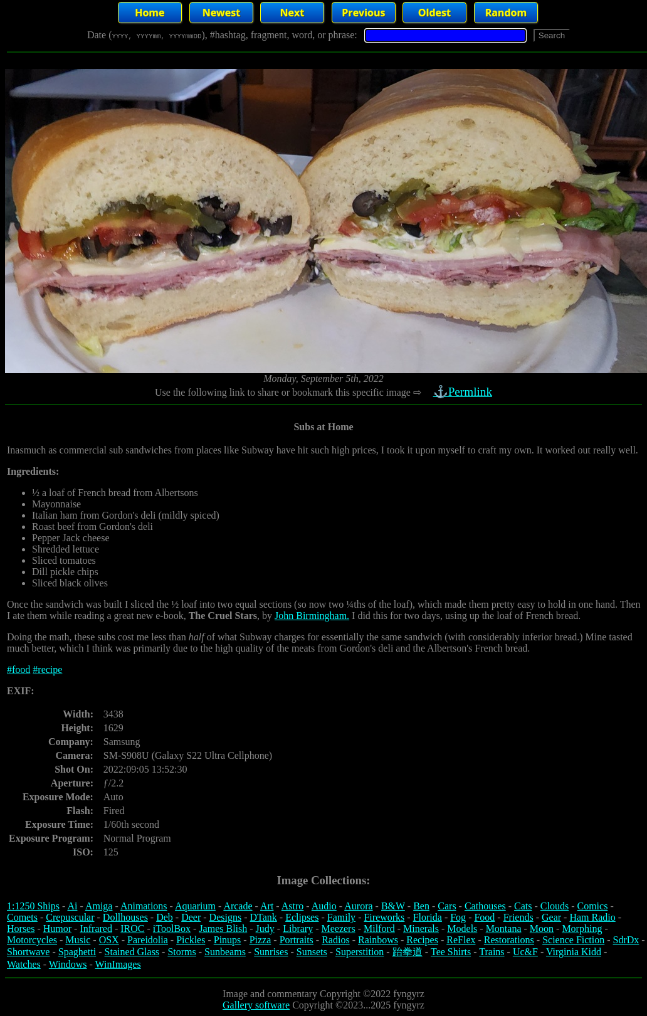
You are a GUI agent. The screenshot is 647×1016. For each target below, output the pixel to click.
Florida (427, 917)
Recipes (422, 939)
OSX (109, 939)
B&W (393, 906)
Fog (458, 917)
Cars (447, 906)
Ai (72, 906)
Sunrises (271, 951)
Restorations (509, 939)
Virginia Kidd (573, 951)
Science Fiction (573, 939)
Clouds (554, 906)
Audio (324, 906)
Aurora (358, 906)
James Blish (223, 928)
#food (18, 669)
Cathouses (485, 906)
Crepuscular (70, 917)
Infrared (96, 928)
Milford (379, 928)
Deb (164, 917)
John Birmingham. (312, 615)
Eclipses (301, 917)
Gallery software (256, 1005)
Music (77, 939)
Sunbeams (225, 951)
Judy (265, 928)
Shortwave (28, 951)
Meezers (338, 928)
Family (341, 917)
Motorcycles (32, 939)
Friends (518, 917)
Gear (551, 917)
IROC (132, 928)
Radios (335, 939)
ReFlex (460, 939)
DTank (263, 917)
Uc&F (525, 951)
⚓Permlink (463, 391)
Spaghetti (77, 951)
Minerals (421, 928)
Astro (292, 906)
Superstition (359, 951)
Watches (24, 964)
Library (298, 928)
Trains (491, 951)
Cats (523, 906)
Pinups (227, 939)
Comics (592, 906)
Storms (181, 951)
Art (266, 906)
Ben (421, 906)
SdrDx (626, 939)
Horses (20, 928)
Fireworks (384, 917)
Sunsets (312, 951)
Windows (68, 964)
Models (462, 928)
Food (484, 917)
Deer (191, 917)
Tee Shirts (451, 951)
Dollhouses (125, 917)
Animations (143, 906)
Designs (225, 917)
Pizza (260, 939)
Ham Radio (592, 917)
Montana (504, 928)
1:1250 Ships (33, 906)
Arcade (237, 906)
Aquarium (195, 906)
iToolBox (172, 928)
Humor (57, 928)
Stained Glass (132, 951)
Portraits (296, 939)
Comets (22, 917)
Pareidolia (147, 939)
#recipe (47, 669)
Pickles (190, 939)
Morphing (582, 928)
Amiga (99, 906)
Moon (542, 928)
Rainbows (378, 939)
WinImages (118, 964)
